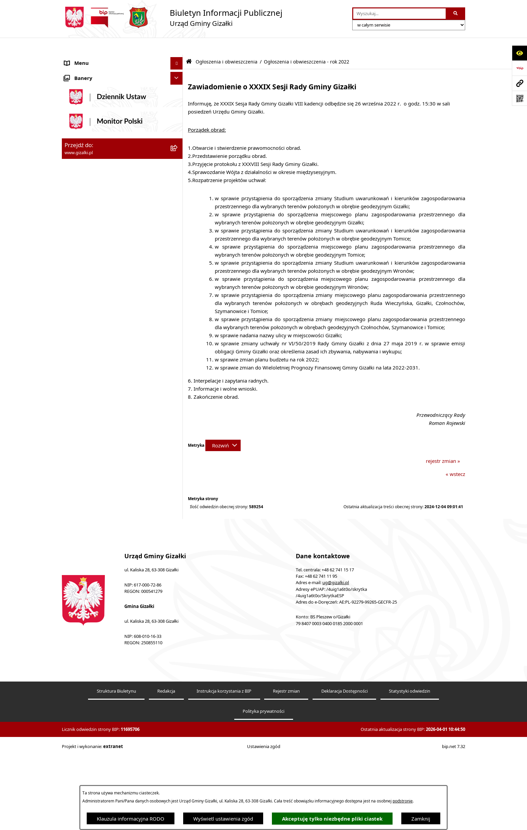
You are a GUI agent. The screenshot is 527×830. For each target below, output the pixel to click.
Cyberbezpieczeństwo (90, 491)
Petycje (73, 390)
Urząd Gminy (80, 302)
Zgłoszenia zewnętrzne (91, 453)
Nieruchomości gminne (92, 206)
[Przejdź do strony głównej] (172, 18)
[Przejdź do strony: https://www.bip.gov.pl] (519, 68)
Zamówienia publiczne (91, 194)
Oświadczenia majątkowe (94, 365)
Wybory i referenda (87, 403)
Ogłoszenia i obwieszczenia (96, 58)
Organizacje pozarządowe (94, 340)
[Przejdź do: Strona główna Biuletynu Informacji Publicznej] (189, 44)
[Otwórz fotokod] (519, 98)
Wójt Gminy (78, 290)
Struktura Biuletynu (116, 772)
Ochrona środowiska (89, 352)
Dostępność (78, 441)
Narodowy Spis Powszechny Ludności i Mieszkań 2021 (109, 235)
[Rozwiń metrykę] (223, 428)
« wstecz (455, 456)
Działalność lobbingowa (92, 415)
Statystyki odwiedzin (409, 772)
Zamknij (420, 818)
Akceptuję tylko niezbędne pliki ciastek (332, 818)
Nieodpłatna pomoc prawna (97, 428)
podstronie (403, 801)
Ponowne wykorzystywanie (96, 478)
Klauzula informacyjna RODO (130, 818)
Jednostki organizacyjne (92, 315)
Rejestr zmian (286, 772)
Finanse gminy (81, 264)
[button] (178, 59)
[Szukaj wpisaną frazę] (456, 13)
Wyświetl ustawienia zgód (223, 818)
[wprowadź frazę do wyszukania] (399, 13)
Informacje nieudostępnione (97, 466)
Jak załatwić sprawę (87, 252)
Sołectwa (75, 327)
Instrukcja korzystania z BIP (224, 772)
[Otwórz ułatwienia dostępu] (519, 52)
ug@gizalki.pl (335, 663)
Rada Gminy (79, 277)
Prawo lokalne (81, 378)
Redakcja (166, 772)
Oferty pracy (79, 219)
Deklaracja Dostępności (344, 772)
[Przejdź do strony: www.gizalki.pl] (519, 83)
